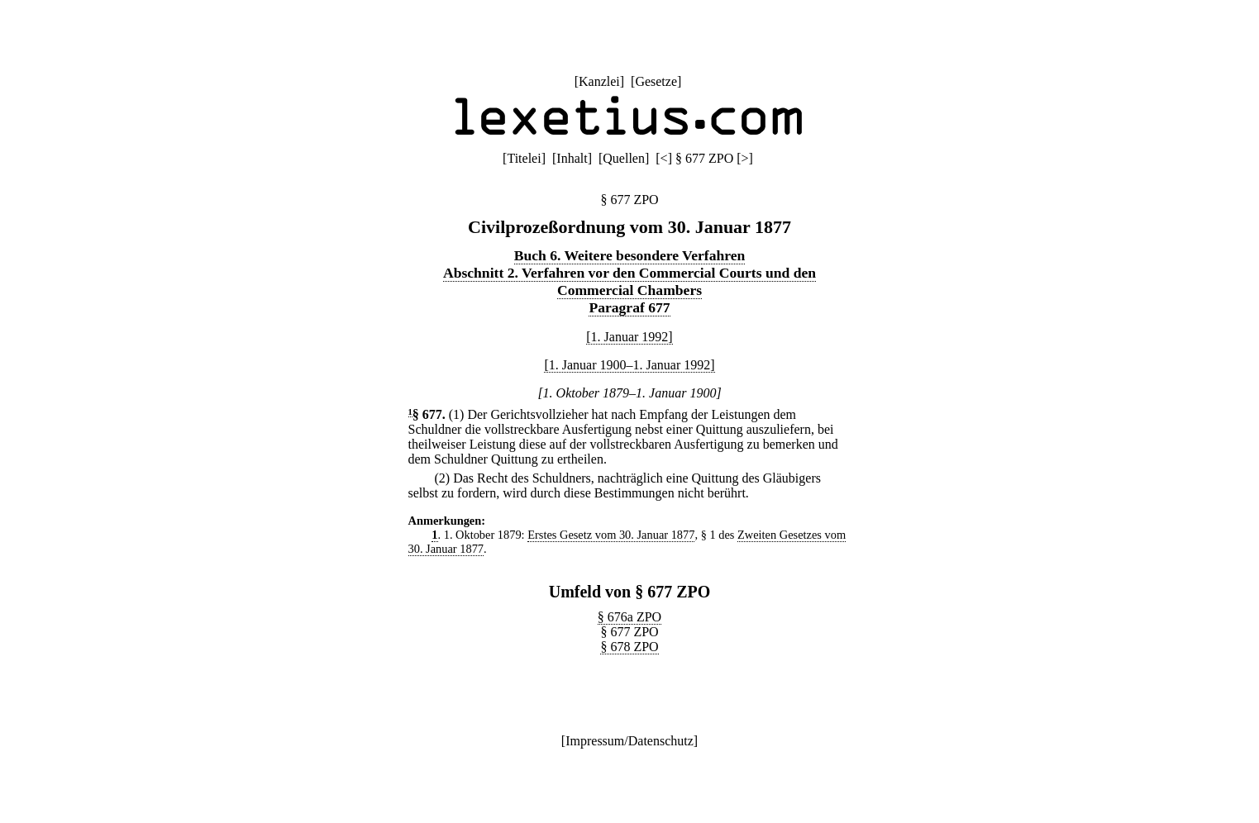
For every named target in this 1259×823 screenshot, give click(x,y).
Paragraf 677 (629, 307)
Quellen (624, 158)
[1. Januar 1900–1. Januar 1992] (629, 365)
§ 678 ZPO (629, 647)
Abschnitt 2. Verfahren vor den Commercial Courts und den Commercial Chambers (629, 281)
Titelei (524, 158)
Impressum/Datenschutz (629, 741)
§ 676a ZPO (629, 617)
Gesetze (656, 81)
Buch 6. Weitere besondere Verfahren (630, 255)
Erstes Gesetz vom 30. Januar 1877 (610, 534)
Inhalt (571, 158)
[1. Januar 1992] (629, 337)
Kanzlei (599, 81)
